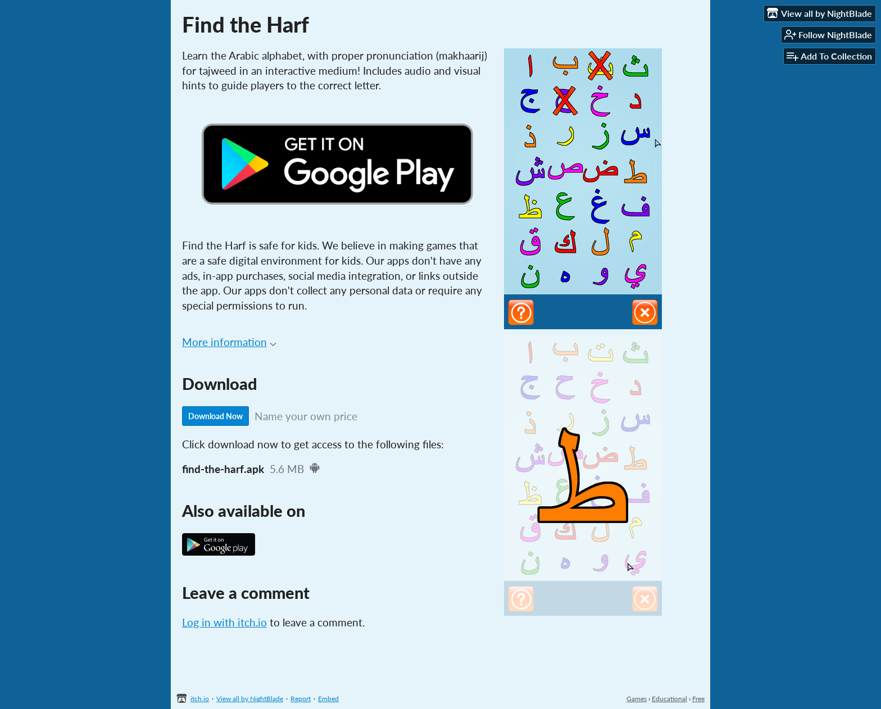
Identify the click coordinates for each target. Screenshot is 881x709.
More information (229, 341)
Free (698, 698)
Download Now (215, 416)
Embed (328, 698)
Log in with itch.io (224, 622)
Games (636, 698)
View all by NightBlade (249, 698)
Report (300, 698)
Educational (669, 698)
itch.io (199, 698)
